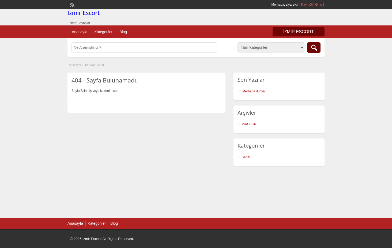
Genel (246, 157)
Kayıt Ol (307, 4)
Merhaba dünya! (254, 91)
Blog (123, 32)
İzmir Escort (83, 13)
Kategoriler (103, 32)
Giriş (318, 4)
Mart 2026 (249, 124)
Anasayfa (79, 32)
